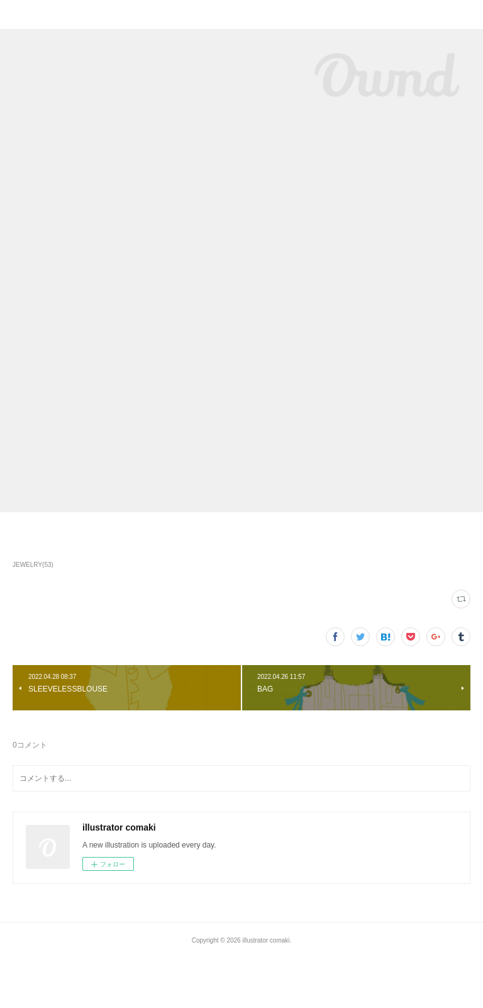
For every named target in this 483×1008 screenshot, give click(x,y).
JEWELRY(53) (33, 564)
